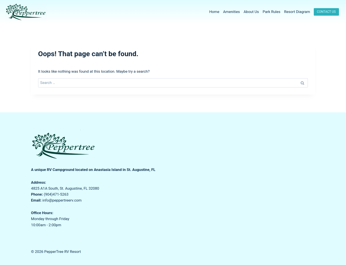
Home (214, 11)
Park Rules (271, 11)
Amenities (231, 11)
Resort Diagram (297, 11)
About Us (251, 11)
